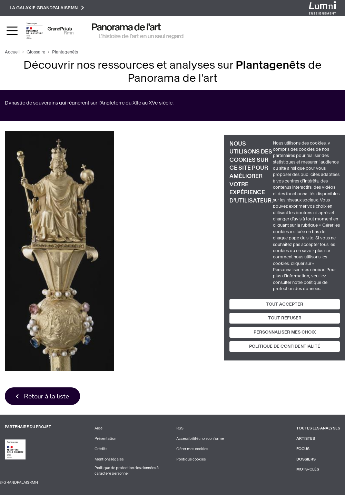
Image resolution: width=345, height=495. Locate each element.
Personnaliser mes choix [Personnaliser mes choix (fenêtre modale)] (285, 332)
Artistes (305, 438)
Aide (98, 428)
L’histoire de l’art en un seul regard (141, 36)
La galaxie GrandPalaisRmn (47, 8)
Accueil (12, 52)
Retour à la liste (46, 396)
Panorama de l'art (126, 27)
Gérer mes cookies (192, 449)
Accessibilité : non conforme (200, 438)
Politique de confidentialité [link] (284, 346)
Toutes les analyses (318, 428)
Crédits (101, 449)
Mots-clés (307, 469)
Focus (302, 449)
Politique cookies (191, 459)
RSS (180, 428)
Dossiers (306, 459)
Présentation (105, 438)
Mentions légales (109, 459)
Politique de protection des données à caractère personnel (127, 470)
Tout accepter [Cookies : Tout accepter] (284, 304)
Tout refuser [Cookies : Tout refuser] (285, 318)
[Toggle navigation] (12, 30)
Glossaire (36, 52)
